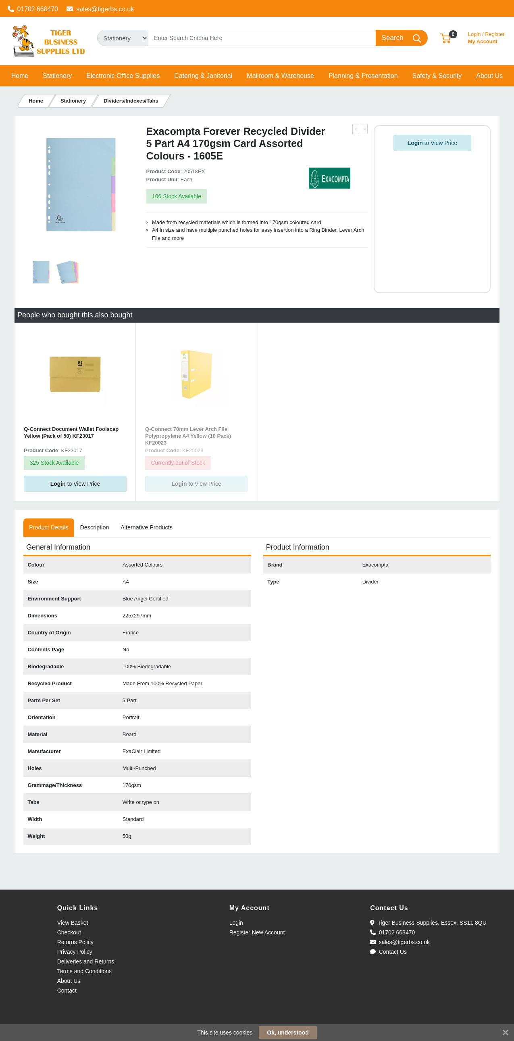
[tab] (48, 527)
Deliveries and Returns (85, 961)
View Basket (72, 922)
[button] (445, 38)
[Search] (262, 38)
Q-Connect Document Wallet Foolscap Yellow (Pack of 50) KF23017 (71, 432)
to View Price (432, 143)
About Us (69, 981)
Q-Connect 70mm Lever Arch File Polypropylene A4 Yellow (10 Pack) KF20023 (188, 436)
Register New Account (257, 932)
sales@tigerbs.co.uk (100, 9)
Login (236, 922)
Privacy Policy (74, 952)
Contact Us (388, 952)
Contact (67, 990)
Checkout (69, 932)
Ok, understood (287, 1032)
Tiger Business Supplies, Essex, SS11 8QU (428, 922)
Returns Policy (75, 942)
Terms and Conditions (84, 971)
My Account (486, 36)
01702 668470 (33, 9)
